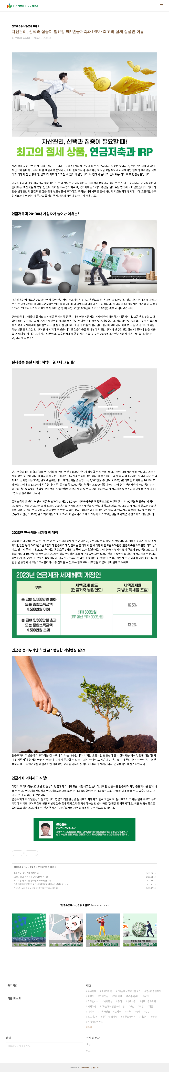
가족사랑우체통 (148, 1001)
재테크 (91, 1011)
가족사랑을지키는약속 (110, 1011)
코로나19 (92, 1016)
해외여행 (92, 1006)
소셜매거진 (106, 991)
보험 (132, 1006)
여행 (146, 996)
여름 (151, 1006)
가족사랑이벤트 (95, 1021)
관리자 (96, 1067)
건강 (147, 1011)
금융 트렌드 (34, 867)
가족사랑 (131, 1001)
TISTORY (85, 1067)
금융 (154, 1016)
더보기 (89, 1027)
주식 (120, 1001)
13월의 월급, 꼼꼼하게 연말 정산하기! (29, 876)
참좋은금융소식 (20, 867)
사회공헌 (108, 1001)
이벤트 (144, 1016)
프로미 (91, 996)
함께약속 (103, 996)
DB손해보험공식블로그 (129, 991)
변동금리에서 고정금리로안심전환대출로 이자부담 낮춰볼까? (39, 884)
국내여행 (117, 996)
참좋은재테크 (129, 1016)
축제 (138, 1011)
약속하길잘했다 (153, 991)
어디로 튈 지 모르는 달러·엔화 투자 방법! (31, 880)
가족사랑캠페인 (109, 1016)
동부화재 (92, 991)
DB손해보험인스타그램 (113, 1006)
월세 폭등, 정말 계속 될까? (25, 873)
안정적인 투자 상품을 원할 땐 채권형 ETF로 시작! (34, 887)
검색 (79, 1046)
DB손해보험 (133, 996)
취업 (141, 1006)
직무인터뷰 (93, 1001)
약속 (128, 1011)
